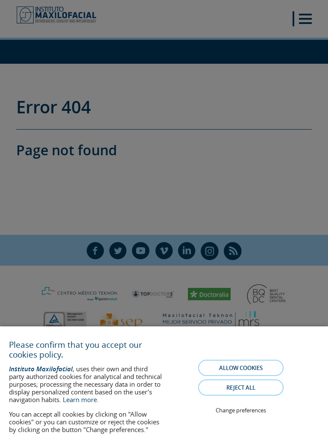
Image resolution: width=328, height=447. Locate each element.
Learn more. (81, 399)
